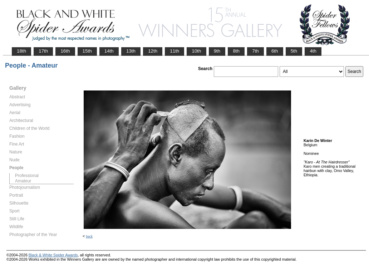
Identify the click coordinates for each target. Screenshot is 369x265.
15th (87, 51)
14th (109, 51)
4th (313, 51)
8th (236, 51)
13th (130, 51)
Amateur (23, 180)
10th (196, 51)
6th (274, 51)
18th (21, 51)
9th (217, 51)
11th (174, 51)
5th (294, 51)
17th (43, 51)
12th (152, 51)
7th (255, 51)
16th (65, 51)
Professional (27, 175)
